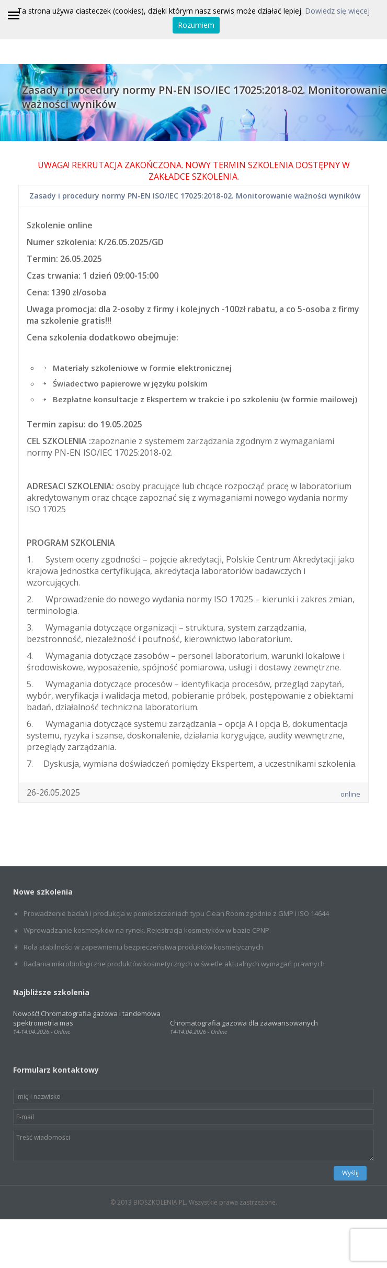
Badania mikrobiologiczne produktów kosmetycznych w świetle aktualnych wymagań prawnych (174, 963)
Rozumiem (196, 25)
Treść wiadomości (193, 1145)
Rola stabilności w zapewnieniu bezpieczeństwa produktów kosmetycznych (143, 947)
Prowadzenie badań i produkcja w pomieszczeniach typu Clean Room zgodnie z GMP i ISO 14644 (176, 913)
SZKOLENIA (214, 176)
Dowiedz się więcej (337, 11)
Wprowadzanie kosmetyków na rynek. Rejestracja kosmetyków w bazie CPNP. (147, 930)
